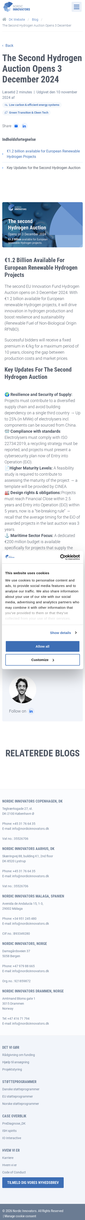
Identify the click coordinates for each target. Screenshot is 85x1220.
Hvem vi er (9, 1165)
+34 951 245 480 (24, 918)
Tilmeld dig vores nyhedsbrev (33, 1182)
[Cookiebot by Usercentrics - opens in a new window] (60, 557)
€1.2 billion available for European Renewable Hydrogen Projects (43, 154)
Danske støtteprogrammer (20, 1089)
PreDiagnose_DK (14, 1123)
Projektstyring (12, 1069)
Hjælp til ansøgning (15, 1062)
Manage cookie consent (20, 1216)
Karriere (7, 1158)
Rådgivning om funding (18, 1055)
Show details (60, 633)
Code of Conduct (14, 1172)
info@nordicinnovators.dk (30, 828)
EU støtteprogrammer (17, 1096)
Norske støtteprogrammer (20, 1104)
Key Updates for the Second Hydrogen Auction (43, 168)
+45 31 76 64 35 (24, 823)
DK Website (14, 19)
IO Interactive (11, 1138)
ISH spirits (9, 1131)
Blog (35, 19)
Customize (42, 660)
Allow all (42, 646)
